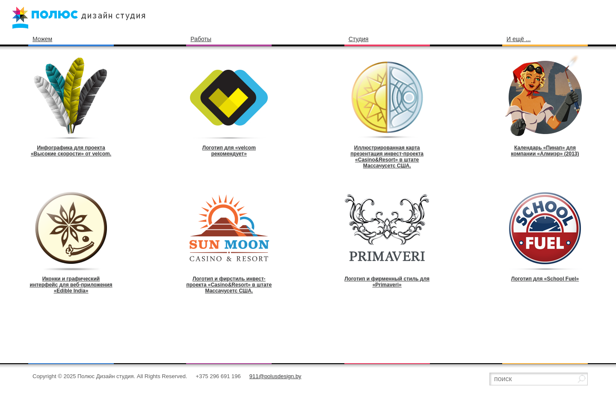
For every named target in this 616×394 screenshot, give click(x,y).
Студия (359, 39)
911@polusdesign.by (275, 376)
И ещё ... (518, 39)
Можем (42, 39)
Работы (200, 39)
